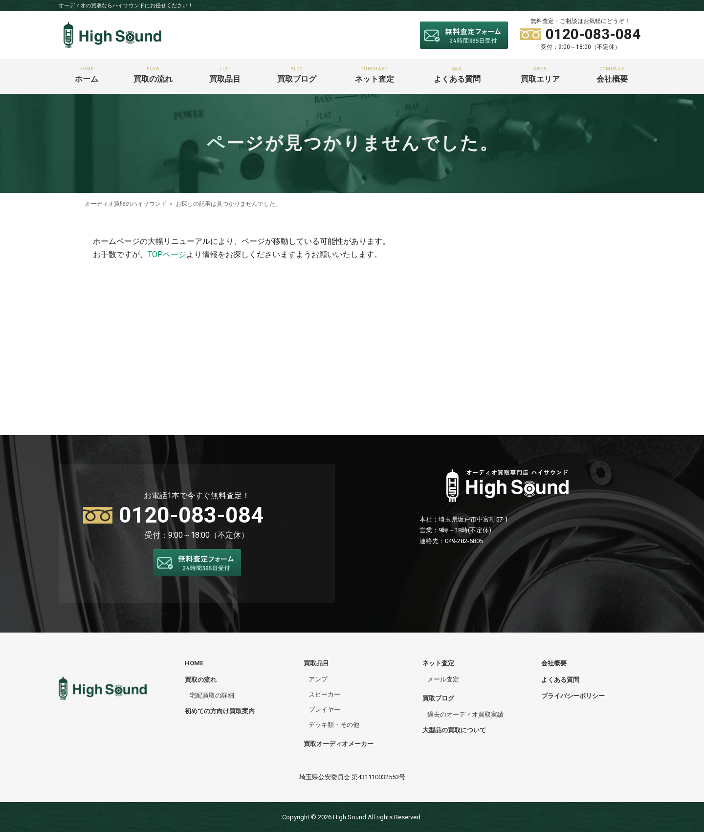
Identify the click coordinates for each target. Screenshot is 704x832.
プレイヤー (324, 709)
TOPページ (167, 254)
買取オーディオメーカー (339, 743)
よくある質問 (457, 75)
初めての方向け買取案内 (220, 711)
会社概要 (612, 75)
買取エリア (540, 75)
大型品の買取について (454, 730)
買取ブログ (296, 75)
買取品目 (225, 75)
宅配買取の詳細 (212, 695)
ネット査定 (374, 75)
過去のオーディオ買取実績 (465, 714)
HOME (194, 663)
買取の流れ (153, 75)
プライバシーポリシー (573, 695)
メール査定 (443, 678)
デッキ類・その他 (333, 724)
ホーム (86, 75)
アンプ (318, 678)
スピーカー (324, 694)
